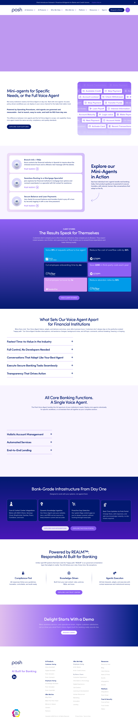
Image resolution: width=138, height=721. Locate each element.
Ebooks (103, 685)
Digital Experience (78, 684)
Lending (75, 704)
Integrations (105, 692)
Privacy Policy (79, 716)
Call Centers (77, 687)
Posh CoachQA (50, 690)
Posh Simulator (50, 687)
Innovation (76, 701)
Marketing (76, 698)
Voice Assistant (50, 667)
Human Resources (79, 694)
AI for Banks (77, 667)
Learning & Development (81, 691)
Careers (47, 707)
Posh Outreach (50, 677)
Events (103, 678)
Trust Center (105, 705)
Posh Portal (104, 695)
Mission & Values (50, 704)
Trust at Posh (105, 702)
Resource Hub (105, 664)
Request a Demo (116, 10)
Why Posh (48, 697)
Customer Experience (80, 677)
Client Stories (105, 671)
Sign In (104, 10)
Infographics (105, 681)
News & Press (105, 674)
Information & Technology (81, 681)
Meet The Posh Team (51, 701)
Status (103, 709)
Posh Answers (49, 674)
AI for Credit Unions (79, 670)
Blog (102, 668)
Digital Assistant (50, 670)
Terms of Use (87, 716)
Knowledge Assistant (51, 683)
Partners (48, 711)
